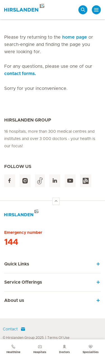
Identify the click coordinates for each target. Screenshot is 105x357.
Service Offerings (23, 282)
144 (11, 242)
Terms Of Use (58, 337)
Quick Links (16, 264)
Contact (14, 329)
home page (74, 37)
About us (14, 300)
